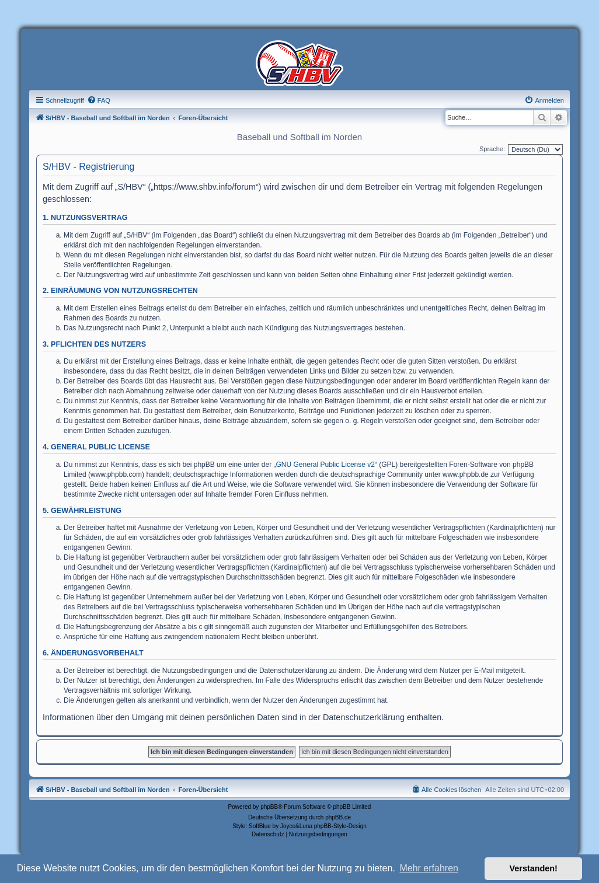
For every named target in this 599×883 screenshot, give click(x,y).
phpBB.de (338, 817)
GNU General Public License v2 (325, 464)
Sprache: (492, 148)
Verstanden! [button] (534, 868)
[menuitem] (98, 100)
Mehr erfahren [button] (428, 868)
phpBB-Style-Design (340, 826)
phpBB (269, 807)
